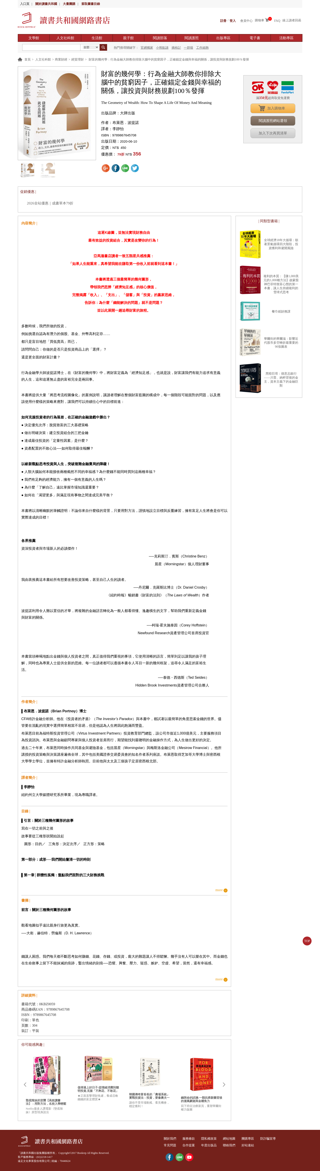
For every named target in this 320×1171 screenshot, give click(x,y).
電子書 (255, 38)
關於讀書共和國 (46, 4)
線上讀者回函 (291, 20)
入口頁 (24, 4)
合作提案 (192, 1145)
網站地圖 (236, 1138)
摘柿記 (176, 47)
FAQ (277, 20)
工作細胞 (202, 47)
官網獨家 (147, 47)
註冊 (223, 20)
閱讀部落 (160, 38)
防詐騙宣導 (280, 1138)
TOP (307, 941)
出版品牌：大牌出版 (118, 113)
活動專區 (286, 38)
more (219, 890)
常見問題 (171, 1145)
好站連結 (257, 1145)
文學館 (33, 38)
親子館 (128, 38)
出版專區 (223, 38)
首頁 (27, 59)
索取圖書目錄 (90, 4)
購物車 (259, 20)
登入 (233, 20)
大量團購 (69, 4)
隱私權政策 (214, 1138)
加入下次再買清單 (273, 133)
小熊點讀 (162, 47)
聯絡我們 (236, 1145)
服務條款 (192, 1138)
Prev (24, 1084)
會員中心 (246, 20)
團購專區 (257, 1138)
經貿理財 (77, 59)
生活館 (97, 38)
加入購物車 (276, 108)
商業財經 (61, 59)
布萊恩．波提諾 (125, 123)
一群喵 (188, 47)
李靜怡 (118, 129)
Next (224, 1084)
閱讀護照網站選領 (273, 121)
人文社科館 (65, 38)
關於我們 (171, 1138)
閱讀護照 (191, 38)
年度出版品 (214, 1145)
